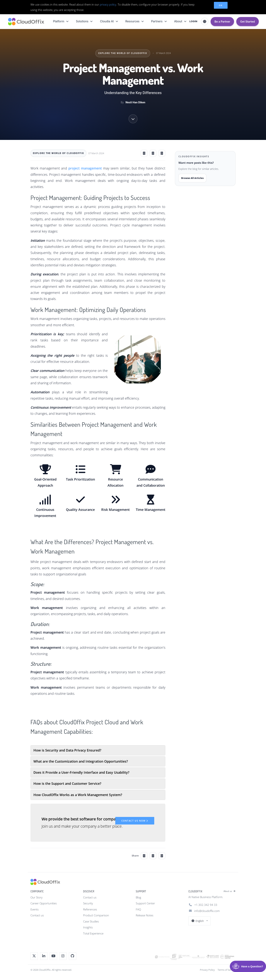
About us (230, 891)
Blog (138, 897)
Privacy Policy (207, 969)
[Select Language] (204, 21)
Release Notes (144, 915)
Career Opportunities (43, 903)
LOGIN (193, 21)
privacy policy (108, 4)
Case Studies (91, 921)
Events (34, 909)
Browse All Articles (192, 178)
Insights (88, 927)
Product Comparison (96, 915)
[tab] (98, 750)
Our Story (36, 897)
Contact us (37, 915)
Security (88, 903)
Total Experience (93, 933)
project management (85, 168)
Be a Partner (222, 21)
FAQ (138, 909)
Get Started (247, 21)
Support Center (145, 903)
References (90, 909)
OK (220, 5)
